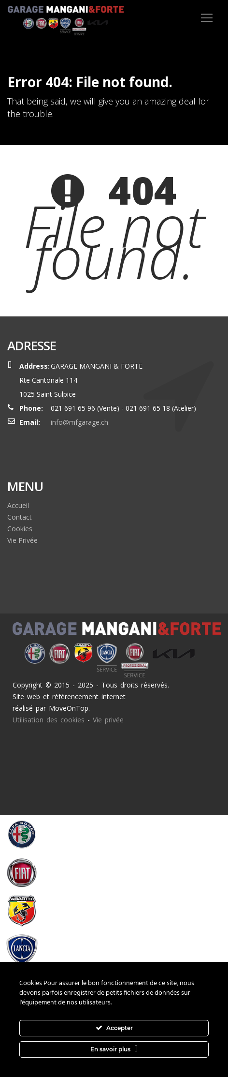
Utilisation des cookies (49, 719)
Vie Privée (22, 540)
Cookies (19, 528)
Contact (19, 517)
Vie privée (108, 719)
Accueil (18, 505)
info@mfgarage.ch (79, 422)
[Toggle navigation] (206, 18)
